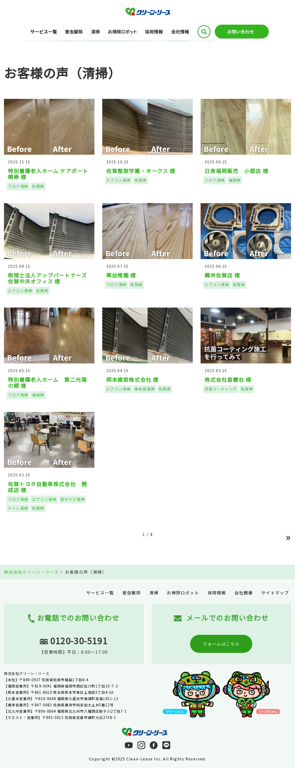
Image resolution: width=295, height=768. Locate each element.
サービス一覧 (100, 592)
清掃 (153, 592)
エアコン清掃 (118, 180)
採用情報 (217, 592)
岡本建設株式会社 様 (132, 379)
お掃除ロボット (183, 592)
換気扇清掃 (145, 388)
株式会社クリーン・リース (31, 572)
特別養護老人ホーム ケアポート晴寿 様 (48, 174)
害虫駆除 (131, 592)
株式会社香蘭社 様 (228, 379)
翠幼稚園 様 (121, 275)
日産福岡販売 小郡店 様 (236, 171)
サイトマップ (275, 592)
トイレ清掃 (18, 508)
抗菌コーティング (221, 388)
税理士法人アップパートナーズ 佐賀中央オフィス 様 (50, 278)
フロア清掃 (18, 186)
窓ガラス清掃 (72, 499)
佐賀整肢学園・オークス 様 (140, 171)
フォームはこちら (221, 644)
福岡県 (235, 180)
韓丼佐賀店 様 (222, 275)
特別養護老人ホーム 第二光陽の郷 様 (47, 382)
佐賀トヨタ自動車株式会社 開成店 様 (47, 487)
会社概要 (243, 592)
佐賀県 (38, 186)
